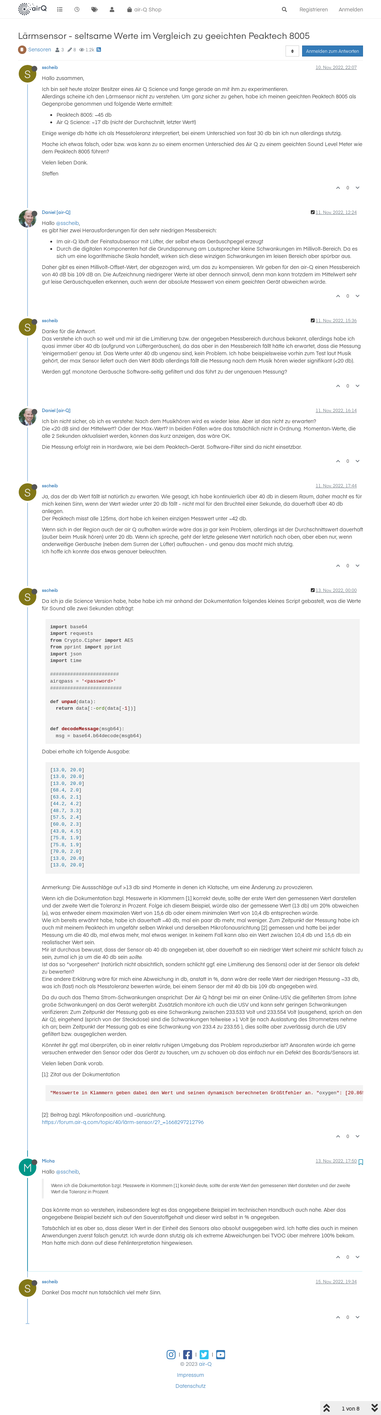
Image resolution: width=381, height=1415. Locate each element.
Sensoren (39, 49)
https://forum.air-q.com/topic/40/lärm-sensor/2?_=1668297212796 (123, 1121)
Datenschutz (190, 1385)
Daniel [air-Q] (56, 212)
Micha (48, 1161)
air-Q (205, 1363)
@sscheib (67, 222)
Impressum (190, 1374)
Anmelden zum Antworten (332, 51)
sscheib (50, 67)
